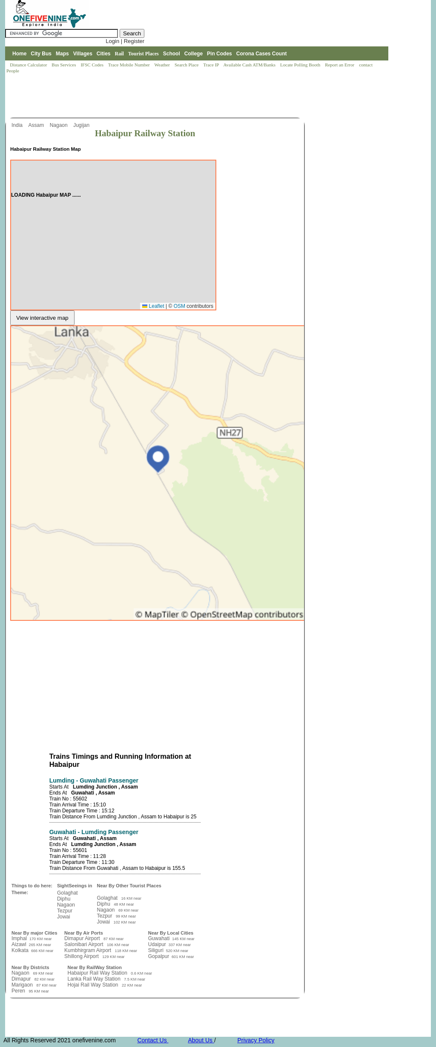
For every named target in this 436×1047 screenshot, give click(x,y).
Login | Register (125, 41)
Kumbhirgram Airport (88, 950)
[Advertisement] (160, 96)
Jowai (63, 917)
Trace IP (211, 64)
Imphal (19, 938)
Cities (104, 54)
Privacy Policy (255, 1040)
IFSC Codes (92, 64)
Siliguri (156, 950)
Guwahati (159, 938)
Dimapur (21, 979)
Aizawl (19, 944)
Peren (18, 991)
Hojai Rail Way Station (94, 985)
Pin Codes (219, 54)
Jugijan (82, 125)
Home (19, 54)
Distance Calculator (28, 64)
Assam (36, 125)
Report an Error (340, 64)
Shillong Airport (82, 956)
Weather (163, 64)
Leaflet (153, 306)
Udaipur (157, 944)
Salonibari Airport (84, 944)
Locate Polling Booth (300, 64)
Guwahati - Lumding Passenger (93, 832)
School (171, 54)
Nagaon (59, 125)
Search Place (187, 64)
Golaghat (67, 893)
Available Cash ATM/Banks (249, 64)
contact (366, 64)
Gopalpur (159, 956)
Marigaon (22, 985)
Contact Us (152, 1040)
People (12, 70)
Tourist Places (143, 54)
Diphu (63, 899)
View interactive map (42, 318)
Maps (62, 54)
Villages (82, 54)
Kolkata (20, 950)
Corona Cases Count (261, 54)
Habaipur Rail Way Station (98, 973)
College (193, 54)
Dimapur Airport (82, 938)
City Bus (41, 54)
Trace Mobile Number (129, 64)
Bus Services (64, 64)
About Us (201, 1040)
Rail (119, 54)
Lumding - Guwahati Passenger (93, 780)
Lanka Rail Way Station (95, 979)
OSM (179, 306)
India (17, 125)
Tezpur (64, 911)
